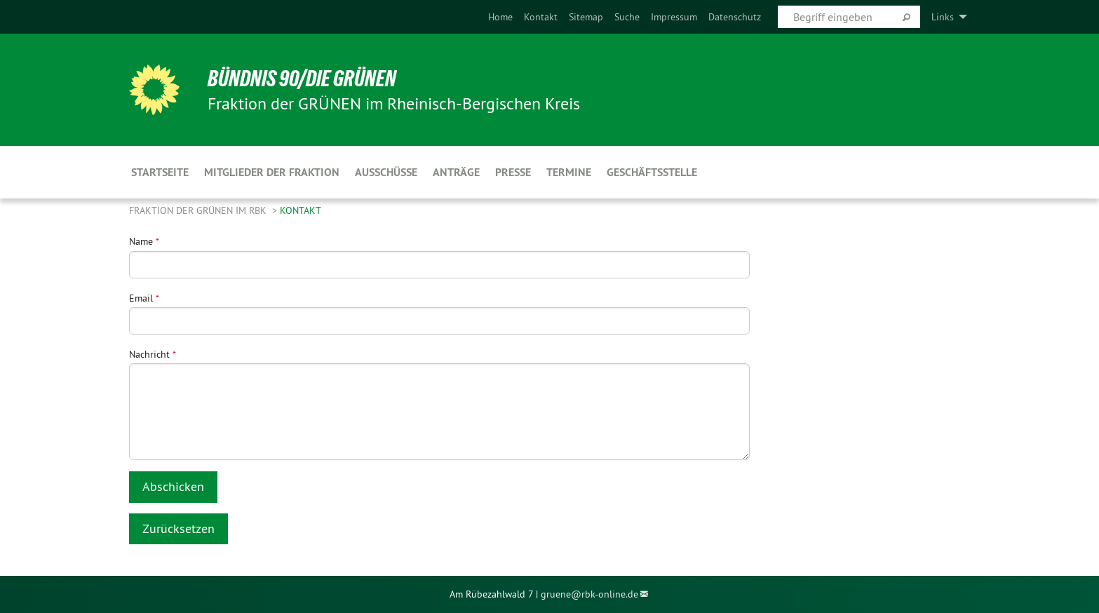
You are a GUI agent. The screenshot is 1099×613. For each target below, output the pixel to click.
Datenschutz (734, 17)
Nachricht (152, 354)
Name (144, 241)
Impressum (674, 17)
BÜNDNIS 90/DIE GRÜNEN (302, 78)
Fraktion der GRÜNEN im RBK (199, 210)
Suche (627, 17)
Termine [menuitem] (568, 172)
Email (144, 298)
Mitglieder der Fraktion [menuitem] (271, 172)
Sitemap (586, 17)
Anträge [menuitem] (456, 172)
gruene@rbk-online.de (589, 594)
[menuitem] (500, 17)
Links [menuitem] (942, 17)
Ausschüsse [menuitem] (386, 172)
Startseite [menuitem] (160, 172)
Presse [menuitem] (513, 172)
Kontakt (541, 17)
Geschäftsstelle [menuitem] (652, 172)
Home (500, 17)
